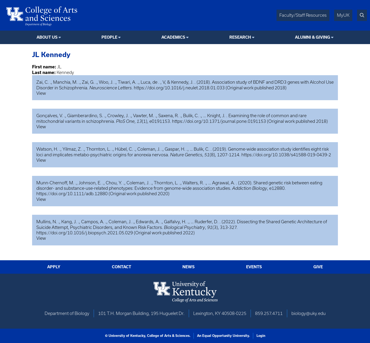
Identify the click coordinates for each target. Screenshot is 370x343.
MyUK (343, 15)
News (188, 267)
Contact (121, 267)
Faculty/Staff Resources (303, 15)
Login (260, 336)
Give (318, 267)
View (41, 93)
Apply (53, 267)
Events (254, 267)
